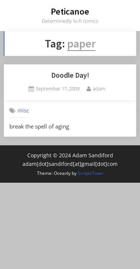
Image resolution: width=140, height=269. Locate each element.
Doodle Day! (70, 75)
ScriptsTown (90, 173)
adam (99, 88)
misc (23, 110)
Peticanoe (70, 11)
